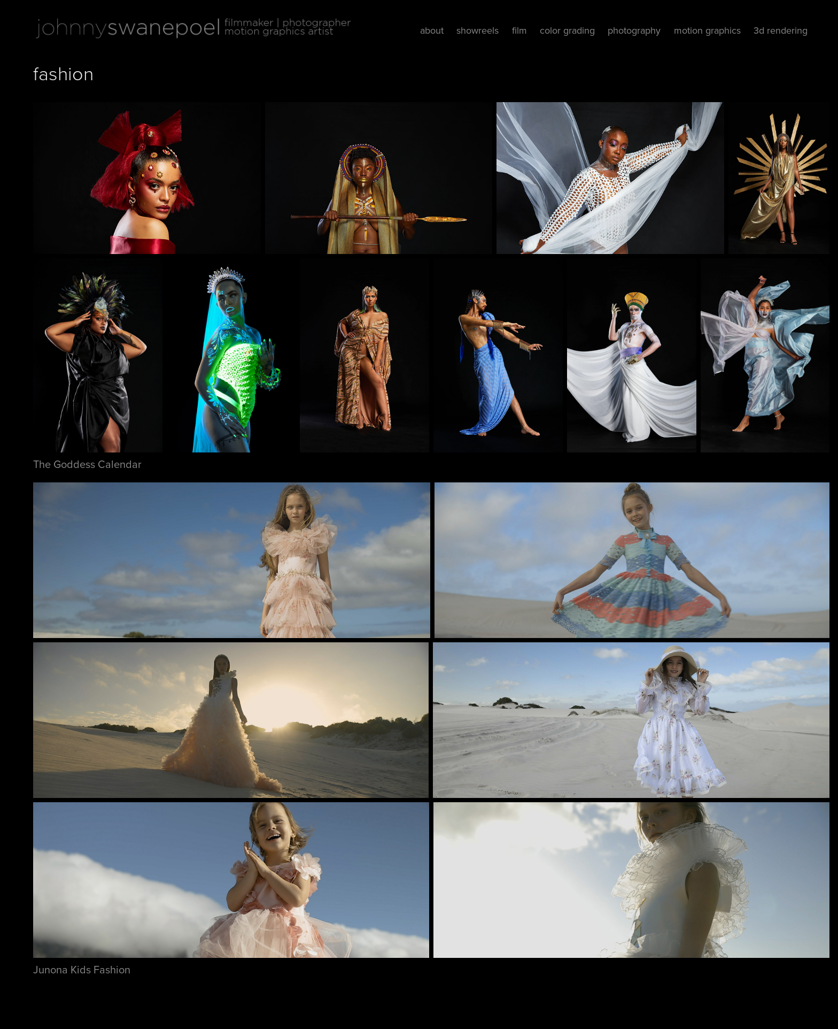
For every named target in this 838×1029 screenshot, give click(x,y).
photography (634, 30)
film (519, 30)
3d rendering (781, 30)
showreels (477, 30)
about (432, 30)
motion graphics (707, 30)
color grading (567, 30)
